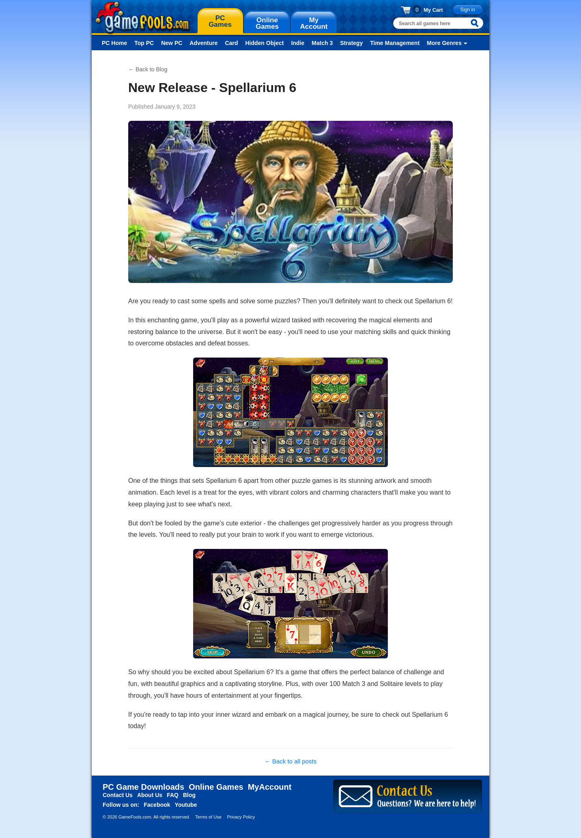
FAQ (173, 795)
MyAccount (270, 786)
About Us (149, 795)
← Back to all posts (290, 761)
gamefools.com (143, 18)
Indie (297, 43)
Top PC (144, 43)
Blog (189, 795)
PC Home (114, 43)
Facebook (157, 805)
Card (231, 43)
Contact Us (118, 795)
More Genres (444, 43)
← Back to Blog (148, 69)
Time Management (395, 43)
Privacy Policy (241, 816)
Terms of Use (208, 816)
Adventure (203, 43)
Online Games (216, 786)
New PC (171, 43)
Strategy (351, 43)
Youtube (186, 805)
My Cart (433, 10)
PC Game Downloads (143, 786)
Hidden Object (264, 43)
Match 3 (322, 43)
